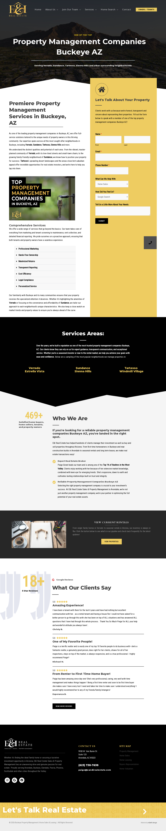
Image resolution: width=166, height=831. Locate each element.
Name (98, 134)
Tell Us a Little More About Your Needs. (112, 204)
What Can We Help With (105, 179)
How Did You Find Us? (104, 191)
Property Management (128, 751)
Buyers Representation (129, 764)
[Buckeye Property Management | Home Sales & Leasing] (18, 9)
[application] (56, 9)
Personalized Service (27, 286)
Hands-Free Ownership (28, 255)
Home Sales (124, 755)
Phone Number (102, 165)
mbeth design (152, 823)
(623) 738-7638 (88, 765)
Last (125, 145)
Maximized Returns (26, 261)
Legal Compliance (26, 280)
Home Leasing (125, 760)
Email (98, 151)
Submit (102, 221)
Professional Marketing (28, 248)
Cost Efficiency (24, 273)
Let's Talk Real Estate (45, 809)
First (97, 145)
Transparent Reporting (27, 267)
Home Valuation (126, 768)
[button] (45, 249)
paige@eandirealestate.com (94, 770)
